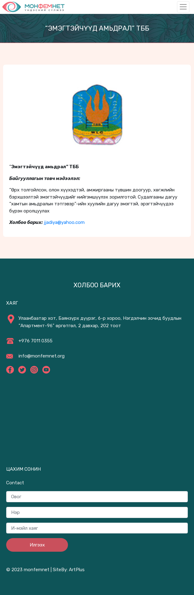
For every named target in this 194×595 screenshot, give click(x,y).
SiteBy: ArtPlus (69, 569)
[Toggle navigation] (183, 6)
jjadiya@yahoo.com (64, 222)
